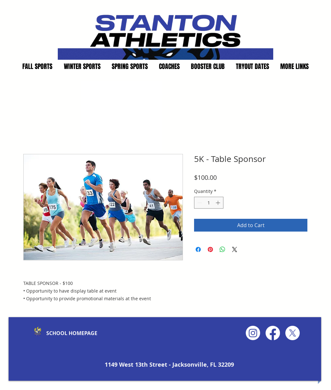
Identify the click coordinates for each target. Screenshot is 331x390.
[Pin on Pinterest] (210, 249)
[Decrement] (199, 202)
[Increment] (218, 202)
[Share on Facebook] (198, 249)
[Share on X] (234, 249)
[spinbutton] (208, 202)
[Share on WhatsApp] (222, 249)
